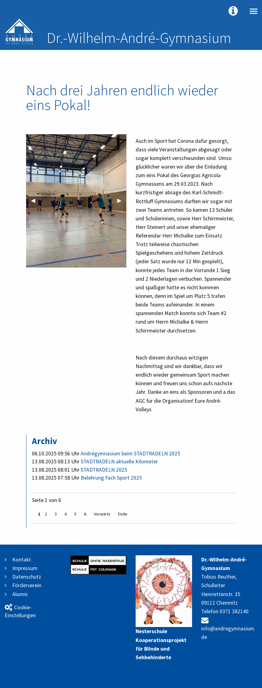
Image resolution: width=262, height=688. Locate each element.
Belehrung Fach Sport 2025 (111, 477)
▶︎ (121, 200)
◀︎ (35, 200)
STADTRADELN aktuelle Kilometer (119, 461)
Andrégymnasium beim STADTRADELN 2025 (130, 453)
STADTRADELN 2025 (104, 469)
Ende (122, 514)
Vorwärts (102, 514)
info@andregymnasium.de (228, 628)
